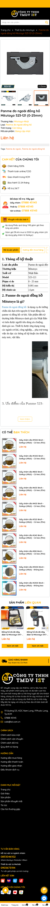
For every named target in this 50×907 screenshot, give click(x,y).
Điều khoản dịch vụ (10, 769)
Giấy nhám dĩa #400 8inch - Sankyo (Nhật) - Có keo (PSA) (32, 504)
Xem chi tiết (12, 646)
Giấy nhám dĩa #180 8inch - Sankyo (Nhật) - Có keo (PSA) (32, 552)
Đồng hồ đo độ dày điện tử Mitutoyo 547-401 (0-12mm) (12, 633)
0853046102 (8, 856)
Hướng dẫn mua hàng (11, 758)
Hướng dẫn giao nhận (11, 765)
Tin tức (4, 805)
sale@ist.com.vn (12, 721)
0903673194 (8, 867)
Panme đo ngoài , (14, 149)
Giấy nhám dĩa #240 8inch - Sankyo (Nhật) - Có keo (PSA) (32, 536)
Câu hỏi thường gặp (10, 809)
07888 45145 (29, 202)
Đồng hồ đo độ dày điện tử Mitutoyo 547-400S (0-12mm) (37, 633)
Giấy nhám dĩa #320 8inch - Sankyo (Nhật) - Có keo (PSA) (32, 520)
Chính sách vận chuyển (12, 739)
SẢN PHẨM (25, 602)
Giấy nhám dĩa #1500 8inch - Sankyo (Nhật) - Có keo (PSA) (32, 441)
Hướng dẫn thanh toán (12, 761)
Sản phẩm (6, 797)
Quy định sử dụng (9, 746)
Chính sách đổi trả (9, 742)
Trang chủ (5, 789)
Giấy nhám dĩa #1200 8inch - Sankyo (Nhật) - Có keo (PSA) (32, 457)
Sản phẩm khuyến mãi (11, 801)
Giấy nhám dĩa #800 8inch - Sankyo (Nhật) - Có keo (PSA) (32, 473)
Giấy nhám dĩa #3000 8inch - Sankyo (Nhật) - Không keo (32, 568)
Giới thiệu (5, 793)
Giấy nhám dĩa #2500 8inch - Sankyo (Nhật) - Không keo (32, 584)
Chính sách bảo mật (10, 735)
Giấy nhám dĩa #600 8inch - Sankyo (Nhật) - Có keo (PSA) (32, 489)
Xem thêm (25, 419)
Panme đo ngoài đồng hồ (33, 149)
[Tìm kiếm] (47, 22)
